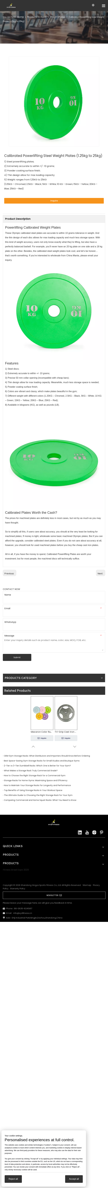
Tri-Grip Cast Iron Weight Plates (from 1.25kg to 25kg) (66, 731)
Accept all (74, 1179)
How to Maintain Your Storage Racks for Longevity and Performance (37, 785)
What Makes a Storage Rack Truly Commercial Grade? (31, 770)
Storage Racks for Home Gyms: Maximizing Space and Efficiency (35, 780)
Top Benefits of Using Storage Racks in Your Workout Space (33, 790)
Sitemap (87, 885)
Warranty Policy (17, 888)
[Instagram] (94, 832)
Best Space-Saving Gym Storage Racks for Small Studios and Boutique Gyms (42, 760)
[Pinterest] (101, 832)
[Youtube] (87, 832)
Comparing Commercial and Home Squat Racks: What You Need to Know (40, 800)
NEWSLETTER (54, 895)
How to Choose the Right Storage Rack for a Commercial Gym (34, 775)
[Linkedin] (80, 832)
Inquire (54, 200)
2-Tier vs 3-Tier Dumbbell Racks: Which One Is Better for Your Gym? (37, 765)
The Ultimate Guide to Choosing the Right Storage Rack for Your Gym (38, 795)
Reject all (13, 1179)
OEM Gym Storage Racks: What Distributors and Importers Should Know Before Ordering (47, 755)
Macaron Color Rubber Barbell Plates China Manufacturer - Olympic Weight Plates (42, 731)
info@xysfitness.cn (22, 913)
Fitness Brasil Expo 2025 (16, 869)
